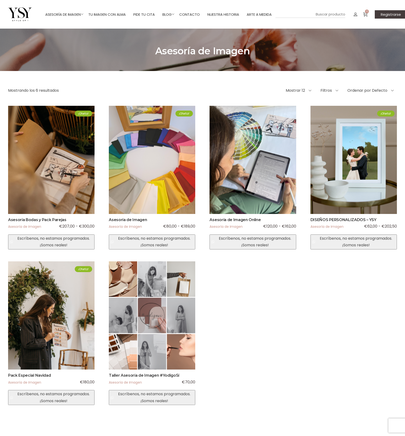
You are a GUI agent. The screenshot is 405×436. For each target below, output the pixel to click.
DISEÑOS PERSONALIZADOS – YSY (343, 220)
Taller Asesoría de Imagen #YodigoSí (144, 375)
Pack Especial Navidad (29, 375)
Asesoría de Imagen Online (235, 220)
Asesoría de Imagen (24, 226)
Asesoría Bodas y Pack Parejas (37, 220)
